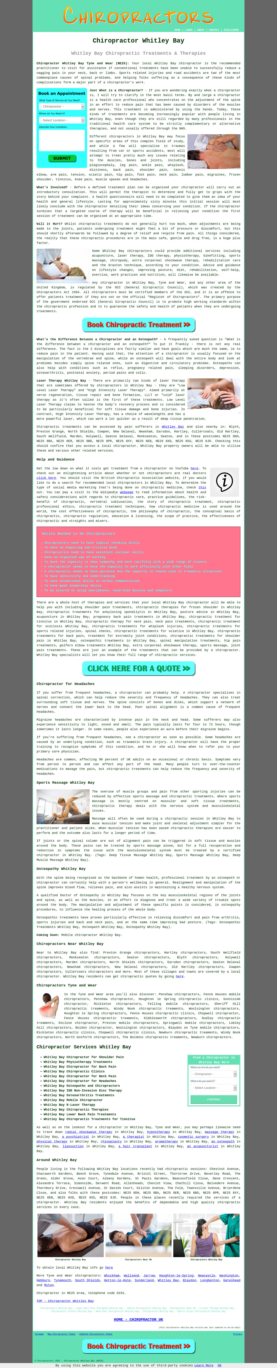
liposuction (73, 1146)
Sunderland (144, 1280)
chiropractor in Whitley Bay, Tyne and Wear (142, 282)
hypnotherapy (158, 1132)
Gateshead (231, 1280)
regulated (86, 287)
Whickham (111, 1275)
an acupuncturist (202, 1146)
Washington (228, 1275)
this (202, 487)
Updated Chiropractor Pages (95, 1334)
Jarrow (149, 1275)
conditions (79, 368)
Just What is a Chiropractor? (116, 90)
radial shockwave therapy (88, 1132)
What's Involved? (52, 187)
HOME (178, 30)
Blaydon (189, 1280)
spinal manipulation (178, 640)
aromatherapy (166, 1141)
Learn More (203, 1365)
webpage (126, 492)
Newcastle (206, 1275)
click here (46, 478)
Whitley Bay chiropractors (127, 251)
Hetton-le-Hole (117, 1280)
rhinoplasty (111, 1141)
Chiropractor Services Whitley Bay (84, 1047)
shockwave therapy (180, 645)
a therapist (133, 1137)
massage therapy (219, 1132)
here (194, 468)
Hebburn (43, 1280)
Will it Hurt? (49, 224)
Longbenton (209, 1280)
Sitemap (39, 1334)
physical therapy (52, 1141)
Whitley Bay (173, 427)
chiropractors (100, 972)
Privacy (237, 1334)
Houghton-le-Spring (176, 1275)
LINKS (188, 30)
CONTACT (214, 30)
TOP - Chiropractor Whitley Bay (65, 1301)
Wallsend (131, 1275)
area (80, 1293)
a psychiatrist (75, 1137)
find (94, 952)
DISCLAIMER (231, 30)
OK (220, 1365)
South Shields (87, 1280)
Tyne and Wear (60, 1275)
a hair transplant (135, 1146)
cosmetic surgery (193, 1137)
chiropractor (75, 1004)
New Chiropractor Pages (61, 1334)
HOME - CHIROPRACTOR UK (138, 1319)
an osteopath (222, 1141)
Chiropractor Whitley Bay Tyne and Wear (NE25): (83, 63)
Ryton (49, 1285)
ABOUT (201, 30)
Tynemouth (62, 1280)
